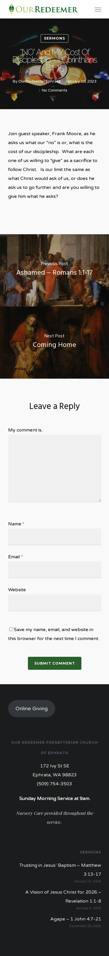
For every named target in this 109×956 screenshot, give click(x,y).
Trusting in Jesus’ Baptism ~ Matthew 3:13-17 (60, 869)
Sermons (54, 38)
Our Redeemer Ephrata (39, 81)
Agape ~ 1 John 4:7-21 (75, 919)
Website (17, 590)
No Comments (54, 90)
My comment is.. (25, 430)
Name (16, 524)
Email (15, 557)
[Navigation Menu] (98, 9)
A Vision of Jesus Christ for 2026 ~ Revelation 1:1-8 (63, 896)
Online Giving (31, 708)
